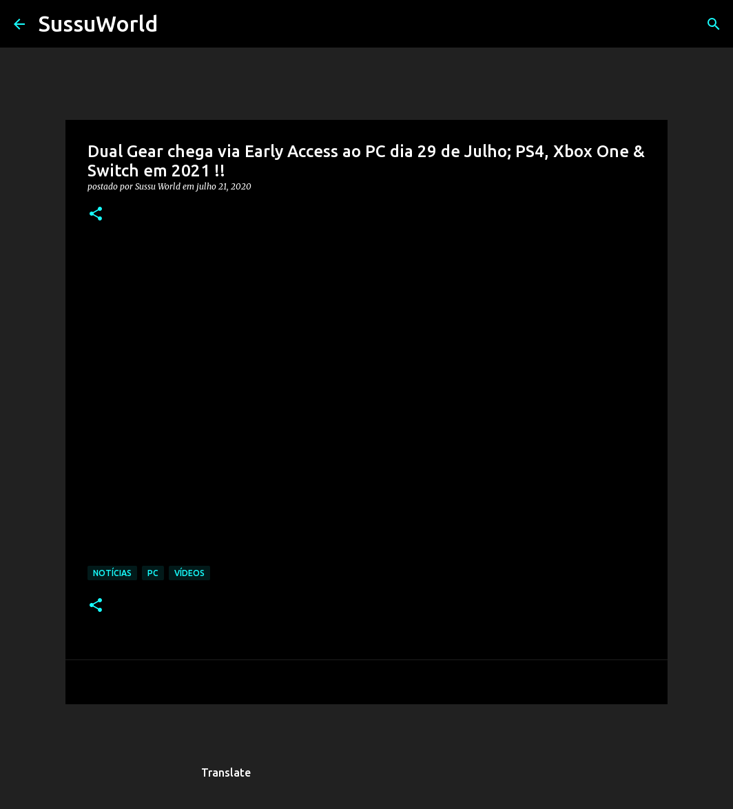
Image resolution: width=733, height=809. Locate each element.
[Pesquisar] (177, 24)
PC (152, 573)
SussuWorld (98, 23)
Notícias (112, 573)
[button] (95, 214)
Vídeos (189, 573)
